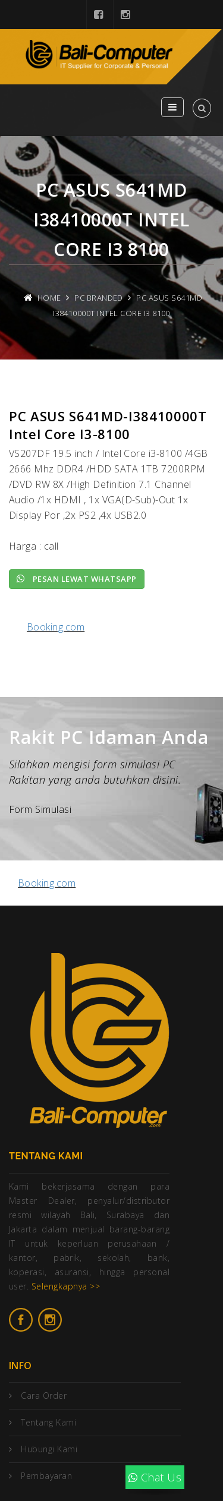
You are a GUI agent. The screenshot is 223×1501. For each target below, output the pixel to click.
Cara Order (44, 1395)
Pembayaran (46, 1475)
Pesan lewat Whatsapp (77, 578)
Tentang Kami (48, 1422)
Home (49, 297)
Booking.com (55, 626)
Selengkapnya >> (66, 1286)
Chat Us (154, 1477)
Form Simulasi (40, 809)
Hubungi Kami (49, 1449)
